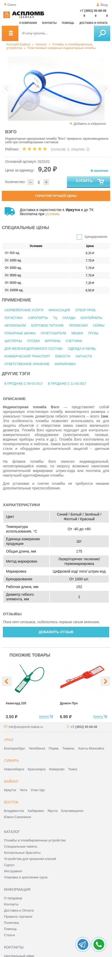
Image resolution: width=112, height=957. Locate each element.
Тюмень (68, 748)
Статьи (9, 935)
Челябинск (37, 748)
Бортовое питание (47, 325)
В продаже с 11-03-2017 (67, 383)
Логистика (13, 318)
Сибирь (11, 761)
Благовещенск (72, 811)
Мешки (77, 333)
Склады (69, 318)
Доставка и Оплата (19, 910)
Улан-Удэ (38, 790)
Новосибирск (14, 769)
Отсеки (33, 341)
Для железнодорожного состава (33, 348)
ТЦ (55, 318)
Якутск (52, 811)
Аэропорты (38, 318)
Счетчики (74, 341)
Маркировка (65, 364)
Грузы (93, 333)
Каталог (41, 44)
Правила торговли (18, 916)
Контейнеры (91, 318)
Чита (23, 790)
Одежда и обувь (82, 348)
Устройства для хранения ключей (30, 859)
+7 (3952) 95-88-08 (93, 11)
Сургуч (9, 865)
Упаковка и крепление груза (25, 877)
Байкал (11, 781)
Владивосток (14, 811)
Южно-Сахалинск (17, 817)
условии (52, 214)
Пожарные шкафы (20, 333)
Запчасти (83, 356)
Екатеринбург (14, 748)
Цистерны (13, 341)
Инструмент (13, 871)
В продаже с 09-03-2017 (23, 383)
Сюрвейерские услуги (23, 310)
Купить (90, 182)
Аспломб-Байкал (18, 44)
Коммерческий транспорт (27, 356)
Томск (72, 769)
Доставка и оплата (93, 23)
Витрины (52, 341)
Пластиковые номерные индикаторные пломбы (61, 48)
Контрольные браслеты (22, 853)
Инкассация (59, 310)
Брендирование (96, 237)
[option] (29, 691)
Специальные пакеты (20, 846)
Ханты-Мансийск (91, 748)
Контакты (49, 23)
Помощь (68, 23)
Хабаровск (36, 811)
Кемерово (57, 769)
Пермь (54, 748)
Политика (11, 923)
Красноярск (37, 769)
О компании (28, 23)
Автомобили (15, 325)
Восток (11, 802)
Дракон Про (69, 703)
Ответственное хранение (27, 364)
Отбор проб (85, 310)
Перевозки (78, 325)
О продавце (13, 898)
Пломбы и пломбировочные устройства (35, 840)
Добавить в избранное (90, 124)
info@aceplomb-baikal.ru (26, 727)
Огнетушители (53, 333)
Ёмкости (62, 356)
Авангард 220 (16, 703)
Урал (8, 740)
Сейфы (99, 325)
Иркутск (10, 790)
